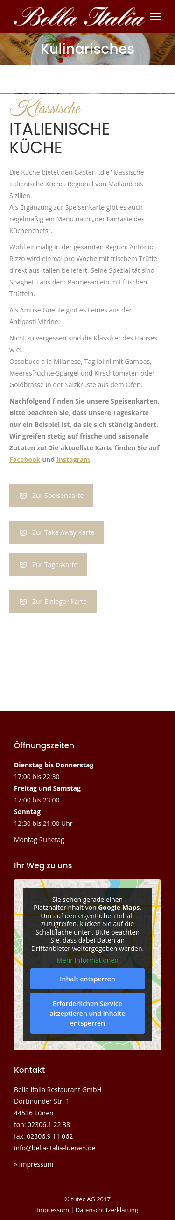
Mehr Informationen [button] (87, 960)
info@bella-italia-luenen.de (54, 1147)
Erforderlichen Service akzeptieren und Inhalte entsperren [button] (88, 1013)
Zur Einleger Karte (53, 601)
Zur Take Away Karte (56, 532)
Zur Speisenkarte (51, 495)
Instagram (73, 459)
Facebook (25, 459)
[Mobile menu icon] (155, 16)
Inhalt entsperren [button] (87, 978)
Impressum (53, 1210)
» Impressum (34, 1164)
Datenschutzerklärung (107, 1210)
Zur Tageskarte (48, 564)
